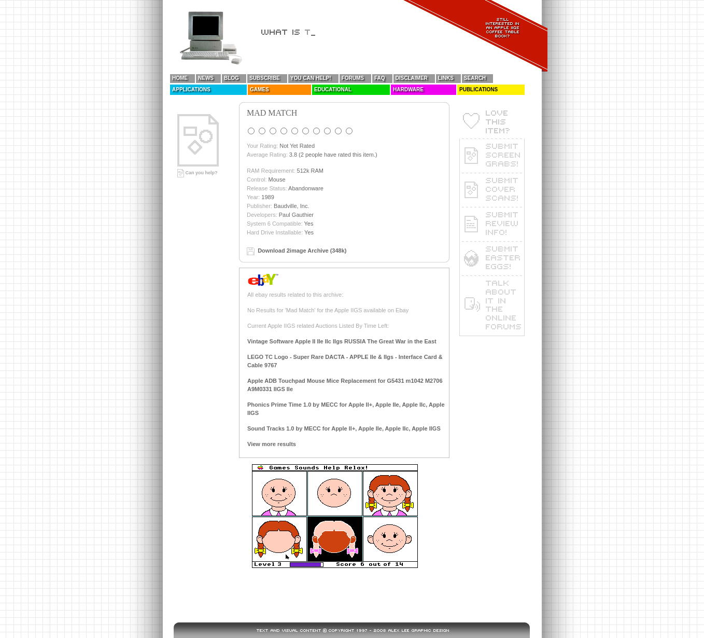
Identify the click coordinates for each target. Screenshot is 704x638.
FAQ (379, 78)
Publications (478, 89)
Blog (231, 78)
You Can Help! (310, 78)
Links (446, 78)
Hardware (408, 89)
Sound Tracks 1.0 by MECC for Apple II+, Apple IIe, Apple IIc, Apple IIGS (344, 428)
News (206, 78)
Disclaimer (412, 78)
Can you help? (197, 172)
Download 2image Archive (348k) (302, 250)
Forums (353, 78)
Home (180, 78)
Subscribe (264, 78)
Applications (191, 89)
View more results (271, 444)
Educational (332, 89)
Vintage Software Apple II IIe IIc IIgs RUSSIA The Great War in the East (342, 341)
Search (475, 78)
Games (259, 89)
